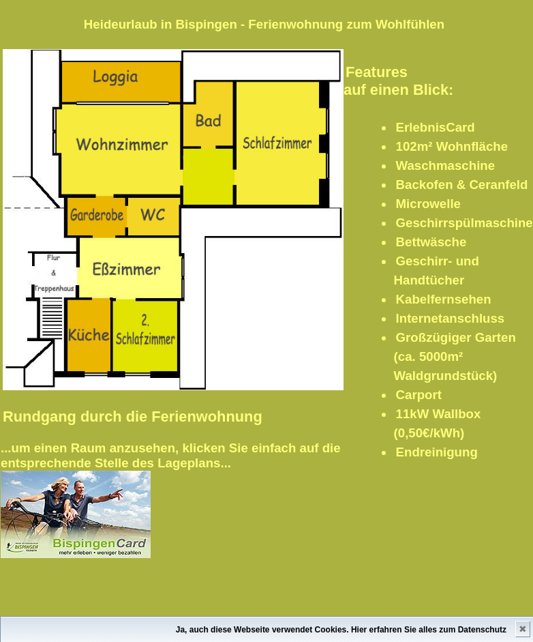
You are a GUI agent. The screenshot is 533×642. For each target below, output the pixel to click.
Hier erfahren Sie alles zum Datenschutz (428, 629)
